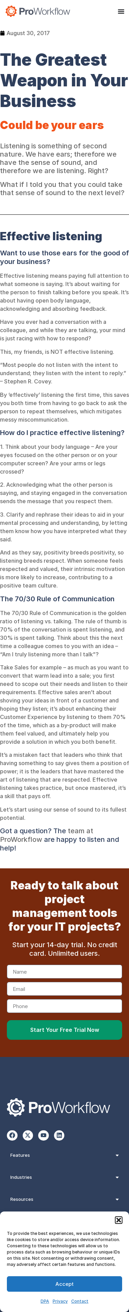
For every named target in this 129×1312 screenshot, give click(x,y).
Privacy (60, 1301)
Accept (64, 1284)
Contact (79, 1301)
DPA (45, 1301)
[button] (118, 1220)
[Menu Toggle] (121, 11)
